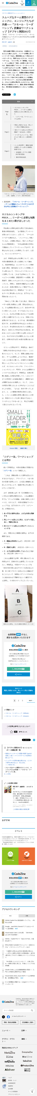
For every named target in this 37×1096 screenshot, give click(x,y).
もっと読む (7, 774)
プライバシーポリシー (14, 1094)
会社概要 (10, 1088)
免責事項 (10, 1086)
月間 (27, 916)
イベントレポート (13, 46)
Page (7, 132)
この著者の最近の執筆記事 (21, 809)
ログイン (18, 674)
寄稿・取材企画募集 (10, 1022)
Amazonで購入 (14, 448)
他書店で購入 (23, 448)
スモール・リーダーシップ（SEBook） (17, 713)
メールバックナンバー (18, 664)
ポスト (6, 95)
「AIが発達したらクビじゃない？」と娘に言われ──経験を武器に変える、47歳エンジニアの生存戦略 (20, 963)
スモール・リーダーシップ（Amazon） (17, 716)
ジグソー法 (7, 470)
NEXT (31, 700)
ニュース (6, 1031)
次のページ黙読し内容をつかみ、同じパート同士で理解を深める (18, 690)
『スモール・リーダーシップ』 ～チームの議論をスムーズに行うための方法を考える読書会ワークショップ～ (19, 204)
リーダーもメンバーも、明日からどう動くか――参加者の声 (23, 137)
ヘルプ (10, 1077)
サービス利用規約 (13, 1091)
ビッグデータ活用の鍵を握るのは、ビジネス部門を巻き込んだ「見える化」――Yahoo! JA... (18, 763)
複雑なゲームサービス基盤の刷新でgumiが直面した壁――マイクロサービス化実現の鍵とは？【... (18, 755)
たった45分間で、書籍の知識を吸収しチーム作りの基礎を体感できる (23, 147)
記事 (24, 1031)
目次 (25, 102)
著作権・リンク (12, 1080)
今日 (10, 916)
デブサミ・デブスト (8, 1040)
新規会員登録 (18, 669)
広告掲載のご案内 (27, 1022)
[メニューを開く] (3, 3)
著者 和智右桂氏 (21, 157)
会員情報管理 (11, 1083)
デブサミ (5, 46)
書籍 (24, 1039)
